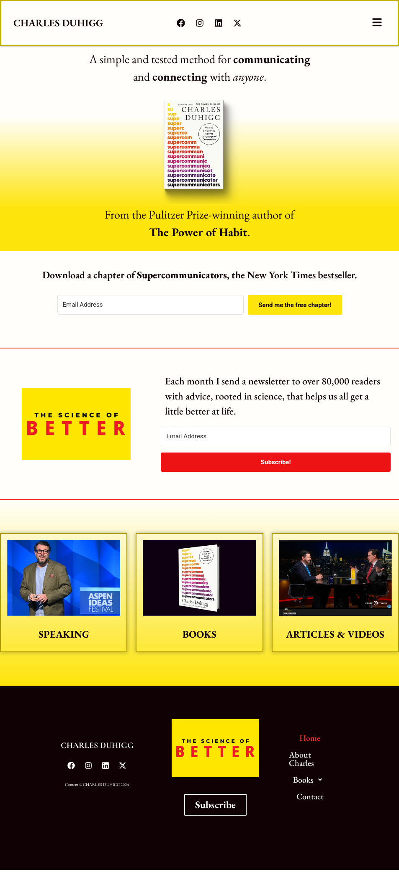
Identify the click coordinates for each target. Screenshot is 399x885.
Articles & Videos (335, 634)
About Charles (301, 758)
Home (309, 737)
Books (199, 634)
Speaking (64, 634)
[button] (376, 23)
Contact (310, 796)
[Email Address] (150, 305)
